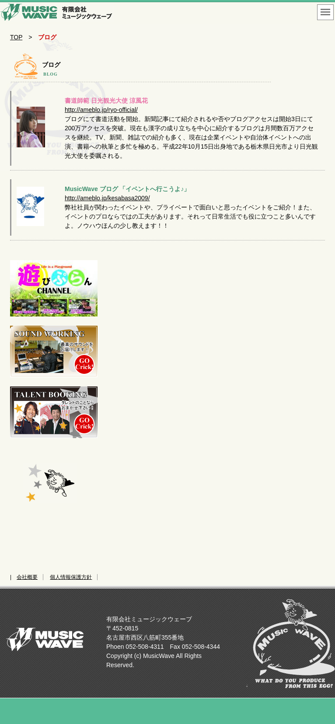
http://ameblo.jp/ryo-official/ (101, 109)
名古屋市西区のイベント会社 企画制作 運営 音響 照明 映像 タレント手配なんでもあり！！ (57, 13)
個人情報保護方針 (71, 577)
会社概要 (27, 577)
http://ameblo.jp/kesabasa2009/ (107, 198)
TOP (16, 37)
